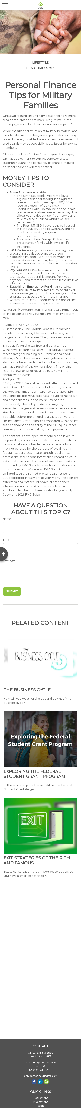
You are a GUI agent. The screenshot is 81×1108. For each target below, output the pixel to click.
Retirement (40, 1097)
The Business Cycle (27, 689)
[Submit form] (12, 591)
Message (9, 560)
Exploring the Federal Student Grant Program (34, 774)
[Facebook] (34, 1081)
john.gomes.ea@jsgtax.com (41, 1076)
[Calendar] (46, 1081)
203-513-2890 (45, 1052)
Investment (40, 1101)
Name (7, 519)
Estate (41, 1105)
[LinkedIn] (40, 1081)
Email (6, 539)
